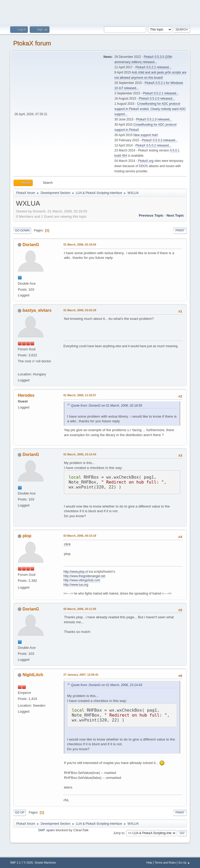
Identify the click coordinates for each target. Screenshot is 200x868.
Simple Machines (45, 862)
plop (27, 536)
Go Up (19, 812)
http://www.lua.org (75, 584)
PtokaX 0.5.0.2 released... (153, 145)
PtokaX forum (32, 43)
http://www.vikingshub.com (81, 580)
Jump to (118, 833)
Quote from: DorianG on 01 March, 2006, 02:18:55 (106, 405)
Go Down (22, 230)
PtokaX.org (145, 161)
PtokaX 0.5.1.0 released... (154, 119)
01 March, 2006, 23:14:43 (79, 454)
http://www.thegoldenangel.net (84, 576)
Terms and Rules (165, 862)
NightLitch (33, 675)
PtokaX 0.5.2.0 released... (157, 98)
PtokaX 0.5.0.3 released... (160, 140)
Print (180, 230)
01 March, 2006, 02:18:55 (79, 244)
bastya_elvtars (37, 310)
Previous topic (151, 215)
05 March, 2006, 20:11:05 (79, 608)
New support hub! (146, 135)
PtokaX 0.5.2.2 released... (153, 67)
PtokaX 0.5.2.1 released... (161, 93)
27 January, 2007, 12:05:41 (80, 674)
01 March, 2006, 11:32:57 (79, 395)
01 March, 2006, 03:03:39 (79, 310)
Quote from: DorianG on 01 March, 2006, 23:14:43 (106, 685)
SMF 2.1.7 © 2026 (21, 862)
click (67, 544)
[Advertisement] (100, 11)
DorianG (31, 244)
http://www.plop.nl (75, 571)
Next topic (175, 215)
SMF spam (46, 830)
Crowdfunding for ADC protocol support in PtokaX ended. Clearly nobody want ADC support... (150, 109)
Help (149, 862)
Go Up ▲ (184, 862)
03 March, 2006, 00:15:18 (79, 535)
